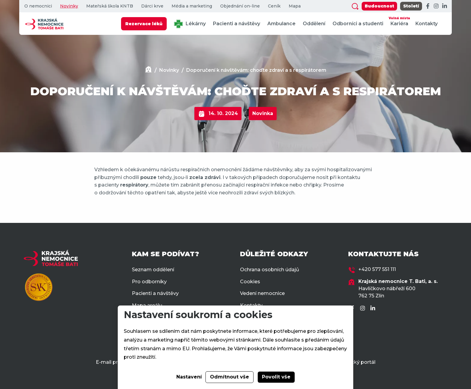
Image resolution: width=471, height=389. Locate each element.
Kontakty (426, 23)
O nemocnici (38, 6)
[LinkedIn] (444, 6)
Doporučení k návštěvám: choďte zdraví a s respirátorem (256, 70)
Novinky (69, 6)
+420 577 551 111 (377, 269)
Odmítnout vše (229, 377)
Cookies (250, 281)
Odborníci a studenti (358, 23)
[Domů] (148, 70)
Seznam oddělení (153, 269)
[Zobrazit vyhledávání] (355, 6)
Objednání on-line (240, 6)
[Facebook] (427, 6)
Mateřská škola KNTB (109, 6)
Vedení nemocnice (262, 293)
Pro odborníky (149, 281)
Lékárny (190, 24)
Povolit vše (276, 377)
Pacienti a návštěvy (236, 23)
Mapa (295, 6)
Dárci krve (152, 6)
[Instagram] (436, 6)
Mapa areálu (147, 305)
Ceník (274, 6)
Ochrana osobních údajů (269, 269)
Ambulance (281, 23)
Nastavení (189, 377)
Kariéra (399, 20)
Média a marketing (192, 6)
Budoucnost (379, 6)
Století (411, 6)
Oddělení (314, 23)
